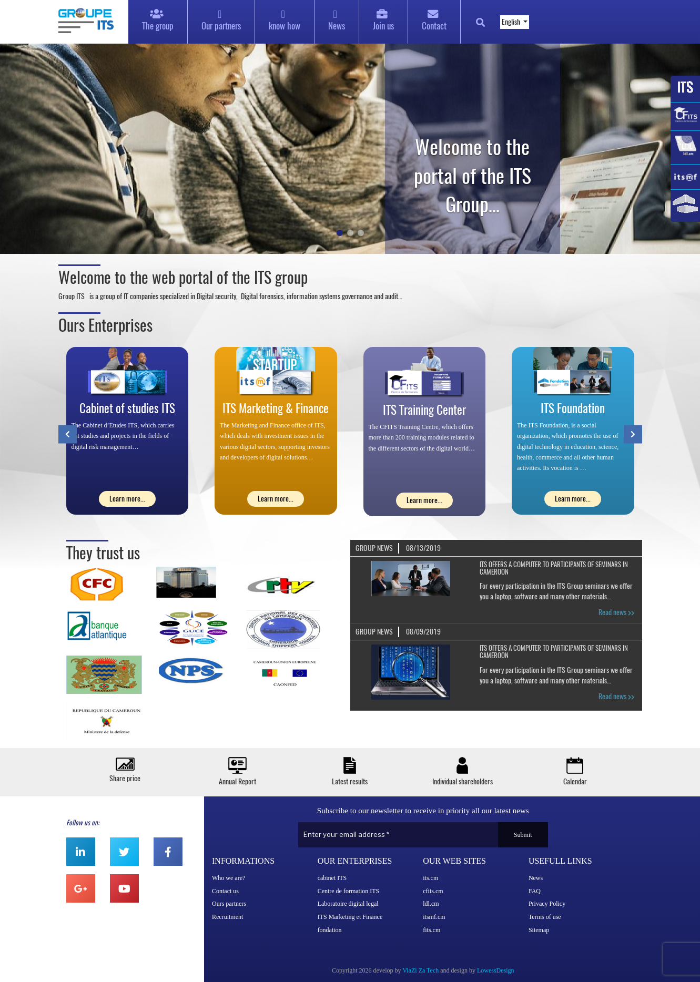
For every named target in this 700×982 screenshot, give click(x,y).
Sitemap (539, 930)
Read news (616, 612)
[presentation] (67, 434)
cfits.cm (433, 891)
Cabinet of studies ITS (127, 408)
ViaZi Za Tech (420, 970)
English (512, 22)
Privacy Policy (547, 903)
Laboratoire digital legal (348, 903)
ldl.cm (431, 903)
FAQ (535, 891)
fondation (330, 930)
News (536, 878)
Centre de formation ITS (349, 891)
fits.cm (431, 930)
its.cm (430, 878)
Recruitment (227, 916)
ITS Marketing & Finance (275, 408)
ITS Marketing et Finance (350, 916)
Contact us (225, 891)
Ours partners (229, 903)
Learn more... (127, 499)
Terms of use (545, 916)
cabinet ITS (332, 878)
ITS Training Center (424, 410)
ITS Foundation (573, 408)
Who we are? (228, 878)
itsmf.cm (434, 916)
